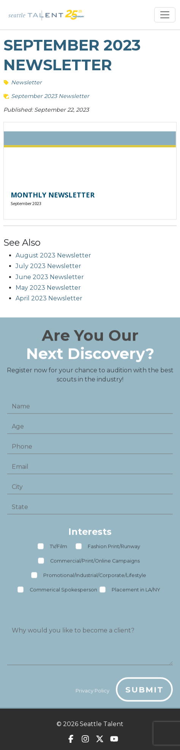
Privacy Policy (92, 693)
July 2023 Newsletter (48, 266)
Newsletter (26, 82)
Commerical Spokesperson (63, 592)
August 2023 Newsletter (53, 255)
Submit (144, 691)
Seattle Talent (101, 724)
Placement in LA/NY (136, 592)
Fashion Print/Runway (114, 549)
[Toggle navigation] (164, 14)
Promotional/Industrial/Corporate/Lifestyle (94, 578)
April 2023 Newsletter (49, 298)
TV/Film (58, 549)
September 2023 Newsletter (50, 96)
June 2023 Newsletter (50, 277)
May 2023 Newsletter (48, 287)
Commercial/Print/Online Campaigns (95, 563)
